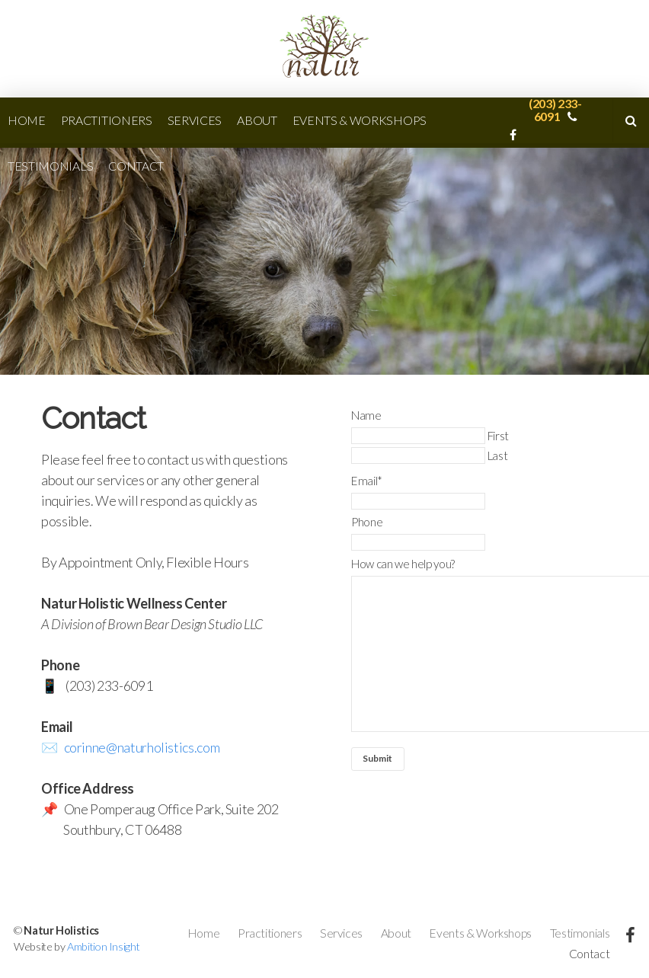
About (257, 120)
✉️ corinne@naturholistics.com (130, 747)
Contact (136, 165)
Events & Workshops (360, 120)
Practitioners (106, 120)
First (498, 436)
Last (498, 455)
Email (366, 480)
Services (195, 120)
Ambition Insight (103, 946)
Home (27, 120)
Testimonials (50, 165)
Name (366, 415)
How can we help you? (403, 563)
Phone (366, 522)
